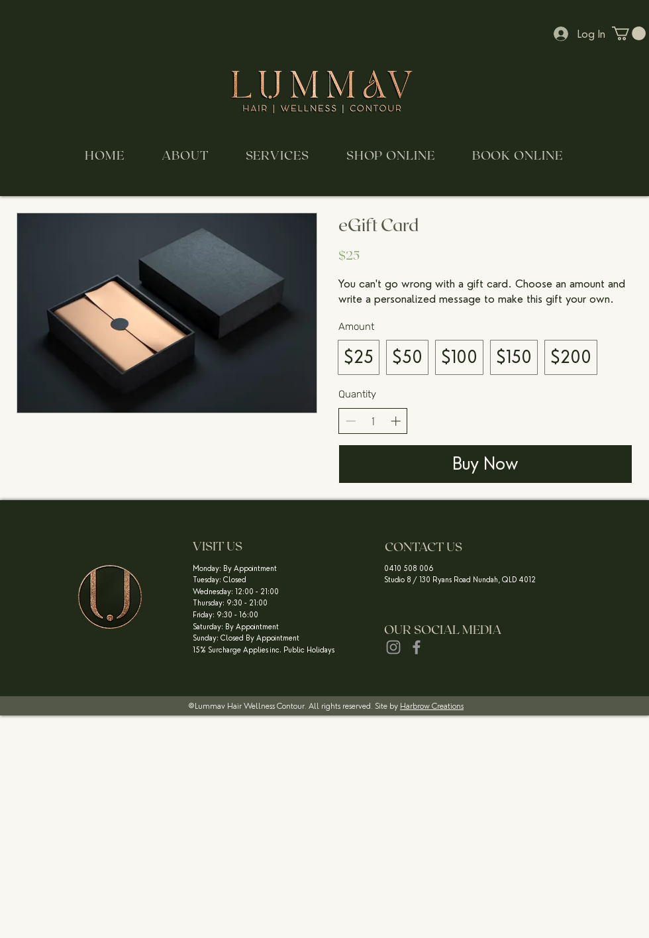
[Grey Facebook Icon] (416, 647)
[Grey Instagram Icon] (393, 647)
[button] (629, 33)
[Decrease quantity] (350, 421)
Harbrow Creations (432, 706)
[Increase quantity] (395, 421)
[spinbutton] (373, 421)
